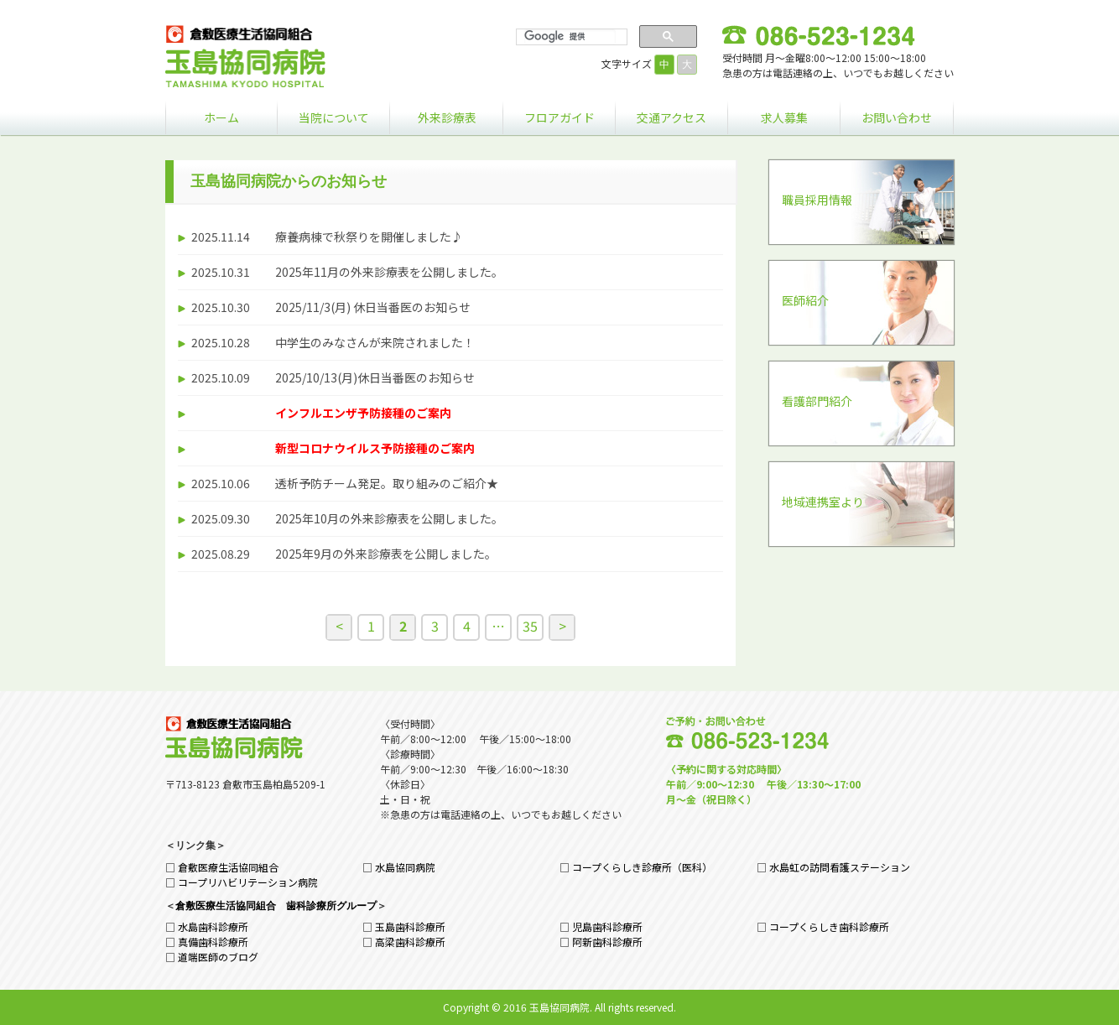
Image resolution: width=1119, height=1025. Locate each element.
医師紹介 (805, 300)
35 (530, 626)
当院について (334, 117)
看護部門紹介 (817, 401)
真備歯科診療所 (213, 941)
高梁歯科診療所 (410, 941)
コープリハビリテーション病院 (248, 882)
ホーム (221, 117)
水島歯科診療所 (213, 926)
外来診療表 (447, 117)
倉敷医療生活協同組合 (228, 867)
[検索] (570, 36)
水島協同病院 (405, 867)
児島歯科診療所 (607, 926)
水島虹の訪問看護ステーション (839, 867)
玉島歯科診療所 (410, 926)
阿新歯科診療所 (607, 941)
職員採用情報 (817, 199)
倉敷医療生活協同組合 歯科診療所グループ (276, 906)
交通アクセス (671, 117)
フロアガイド (559, 117)
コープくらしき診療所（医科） (642, 867)
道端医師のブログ (218, 957)
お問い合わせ (896, 117)
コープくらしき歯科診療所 (829, 926)
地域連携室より (823, 501)
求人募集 (784, 117)
